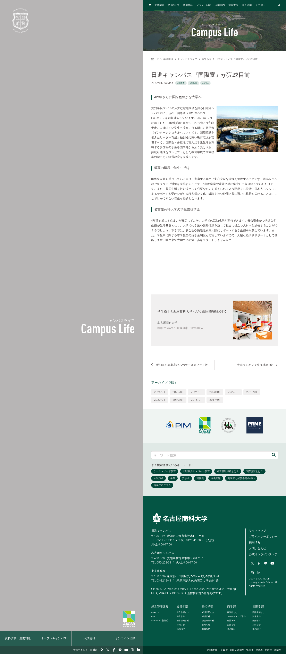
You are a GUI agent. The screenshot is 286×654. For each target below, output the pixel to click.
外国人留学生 (237, 650)
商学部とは (232, 612)
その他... (260, 5)
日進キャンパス (161, 530)
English (93, 649)
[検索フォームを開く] (279, 5)
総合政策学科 (208, 620)
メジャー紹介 (203, 5)
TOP (155, 59)
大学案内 (159, 5)
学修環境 (168, 59)
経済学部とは (208, 612)
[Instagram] (132, 650)
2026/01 (159, 392)
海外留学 (247, 5)
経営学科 (181, 616)
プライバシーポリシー (263, 536)
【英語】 (160, 620)
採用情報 (254, 542)
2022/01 (233, 392)
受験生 (224, 650)
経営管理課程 (159, 606)
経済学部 (207, 606)
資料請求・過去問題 (18, 638)
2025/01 (178, 392)
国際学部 (258, 606)
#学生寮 (193, 83)
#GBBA (205, 83)
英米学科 (256, 616)
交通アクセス (80, 650)
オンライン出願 (125, 638)
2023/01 (214, 392)
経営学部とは (183, 612)
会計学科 (231, 620)
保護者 (259, 650)
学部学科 (188, 5)
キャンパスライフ (187, 59)
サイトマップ (257, 530)
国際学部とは (258, 612)
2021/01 (251, 392)
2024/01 (196, 392)
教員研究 (173, 5)
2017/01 (214, 399)
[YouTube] (126, 650)
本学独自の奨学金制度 (191, 235)
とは (155, 612)
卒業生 (277, 650)
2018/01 (196, 399)
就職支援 (233, 5)
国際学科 (256, 620)
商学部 (231, 606)
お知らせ (206, 59)
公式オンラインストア (263, 554)
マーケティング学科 (236, 616)
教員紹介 (181, 629)
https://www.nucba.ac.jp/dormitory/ (180, 328)
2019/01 (178, 399)
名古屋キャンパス (162, 552)
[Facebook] (114, 650)
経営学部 (182, 606)
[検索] (273, 455)
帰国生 (250, 650)
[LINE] (120, 650)
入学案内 (220, 5)
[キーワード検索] (210, 455)
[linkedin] (138, 650)
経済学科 (206, 616)
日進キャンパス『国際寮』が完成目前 (237, 59)
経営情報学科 (183, 620)
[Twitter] (108, 650)
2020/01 (159, 399)
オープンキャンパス (54, 638)
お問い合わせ (257, 548)
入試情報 (89, 638)
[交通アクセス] (102, 650)
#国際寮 (181, 83)
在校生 (268, 650)
